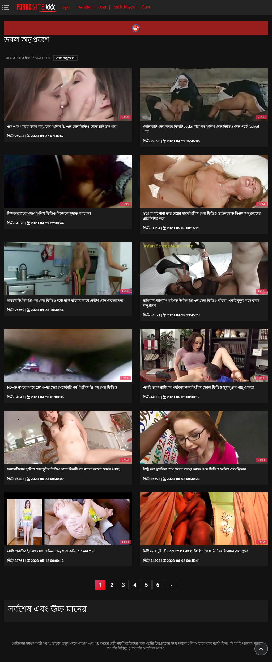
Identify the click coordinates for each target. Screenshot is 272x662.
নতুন (66, 7)
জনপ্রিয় (84, 7)
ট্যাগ (146, 7)
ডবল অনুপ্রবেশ (65, 58)
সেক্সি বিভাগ (125, 7)
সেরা (102, 7)
